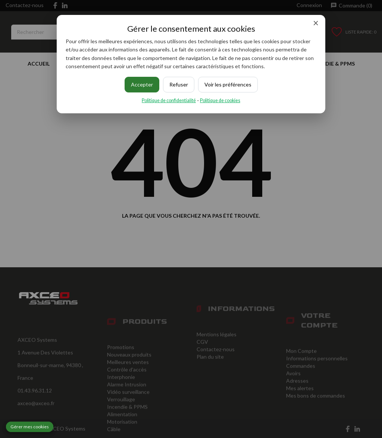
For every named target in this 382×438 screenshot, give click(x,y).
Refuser (178, 84)
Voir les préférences (227, 84)
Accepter (142, 84)
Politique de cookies (220, 100)
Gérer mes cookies (29, 426)
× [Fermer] (316, 23)
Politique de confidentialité (169, 100)
